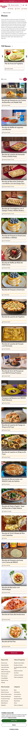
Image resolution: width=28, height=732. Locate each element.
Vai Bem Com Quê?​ (18, 670)
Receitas (10, 8)
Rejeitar (14, 725)
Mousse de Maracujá (6, 696)
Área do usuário (4, 673)
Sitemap (3, 682)
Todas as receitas (7, 12)
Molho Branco (4, 703)
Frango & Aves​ (17, 696)
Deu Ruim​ (16, 673)
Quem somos (4, 663)
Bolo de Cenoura (5, 692)
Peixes (15, 703)
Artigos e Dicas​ (4, 669)
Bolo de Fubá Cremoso (6, 694)
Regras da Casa (4, 680)
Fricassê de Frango (5, 698)
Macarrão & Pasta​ (18, 698)
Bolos (15, 690)
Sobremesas (17, 692)
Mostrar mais (14, 653)
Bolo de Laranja (4, 701)
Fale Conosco (4, 676)
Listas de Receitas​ (5, 667)
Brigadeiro (3, 705)
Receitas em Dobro (18, 665)
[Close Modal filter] (25, 79)
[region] (14, 720)
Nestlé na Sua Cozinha (19, 663)
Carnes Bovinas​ (17, 694)
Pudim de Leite (4, 690)
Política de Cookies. (12, 717)
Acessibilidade (4, 678)
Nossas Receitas (4, 665)
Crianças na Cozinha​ (18, 675)
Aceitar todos (14, 720)
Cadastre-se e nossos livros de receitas (14, 1)
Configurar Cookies (13, 729)
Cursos (17, 8)
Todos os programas (18, 677)
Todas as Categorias (18, 705)
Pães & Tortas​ (17, 701)
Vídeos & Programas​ (5, 671)
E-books (24, 8)
